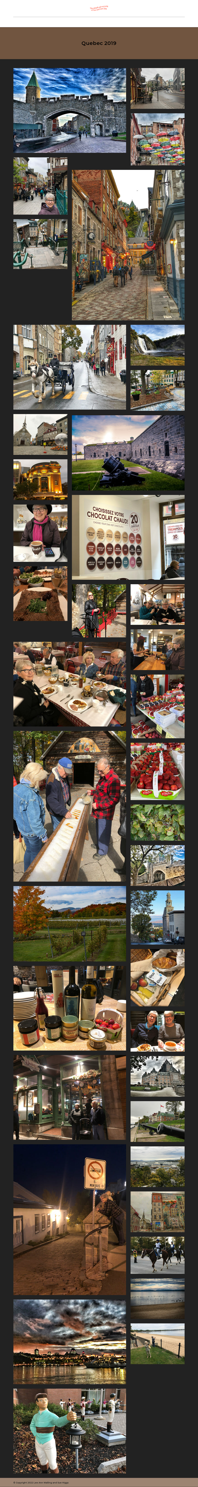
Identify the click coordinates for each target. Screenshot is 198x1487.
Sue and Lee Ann (81, 22)
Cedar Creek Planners (125, 22)
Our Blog (101, 22)
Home (62, 22)
